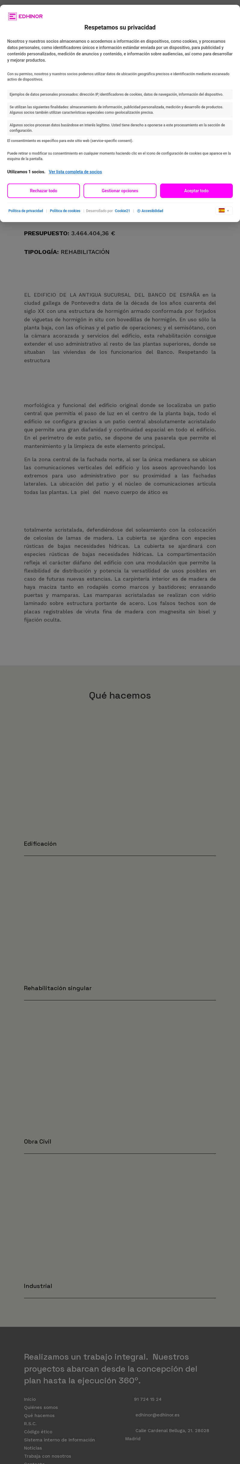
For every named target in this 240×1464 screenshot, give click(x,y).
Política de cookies (65, 211)
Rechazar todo (43, 190)
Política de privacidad (25, 211)
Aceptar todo (196, 190)
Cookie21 (122, 211)
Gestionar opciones (120, 190)
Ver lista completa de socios (75, 171)
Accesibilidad (150, 211)
